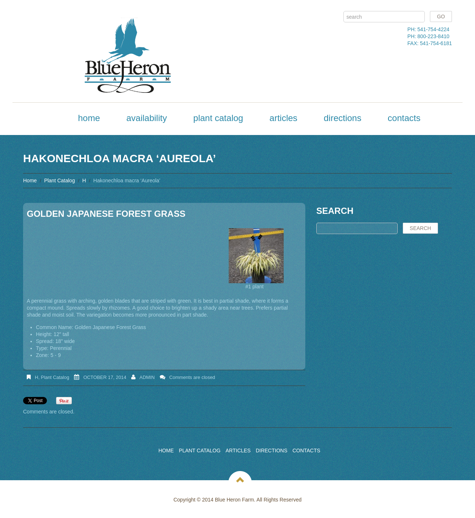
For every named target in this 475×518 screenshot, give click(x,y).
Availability (146, 117)
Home (89, 117)
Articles (283, 117)
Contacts (404, 117)
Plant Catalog (218, 117)
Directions (342, 117)
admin (147, 377)
